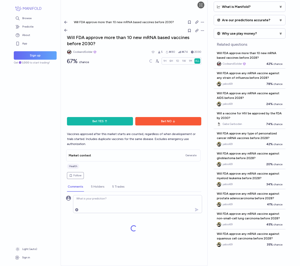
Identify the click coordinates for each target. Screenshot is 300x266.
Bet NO (168, 121)
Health (73, 166)
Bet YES (100, 121)
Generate (190, 155)
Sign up (35, 55)
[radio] (165, 61)
